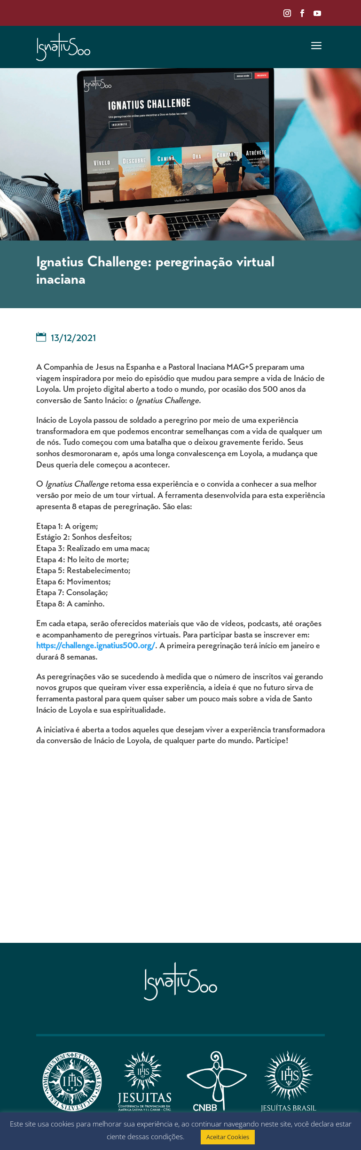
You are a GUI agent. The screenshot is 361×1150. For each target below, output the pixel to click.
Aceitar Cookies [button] (227, 1137)
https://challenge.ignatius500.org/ (95, 646)
